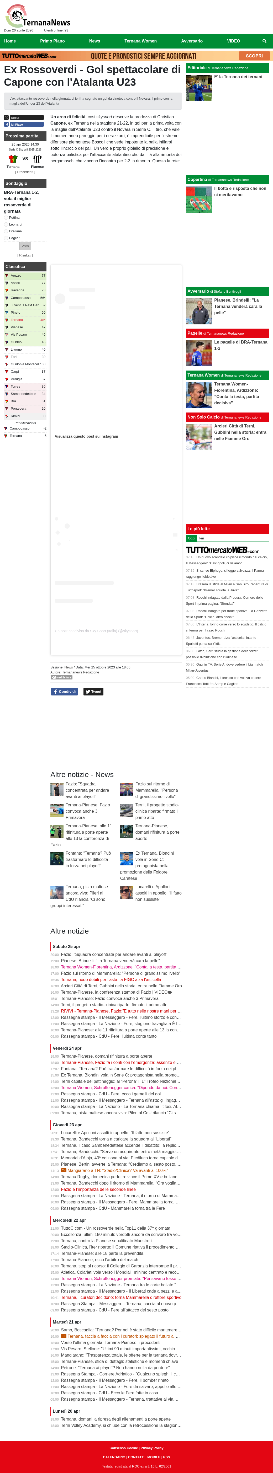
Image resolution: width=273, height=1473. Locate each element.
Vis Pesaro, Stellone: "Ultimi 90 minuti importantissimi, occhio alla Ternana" (131, 1349)
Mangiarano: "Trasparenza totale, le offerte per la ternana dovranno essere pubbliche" (141, 1355)
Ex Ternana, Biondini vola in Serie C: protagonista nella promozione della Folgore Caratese (147, 866)
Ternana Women (203, 375)
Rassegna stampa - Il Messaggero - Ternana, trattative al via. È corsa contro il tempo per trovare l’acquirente (162, 1399)
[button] (25, 246)
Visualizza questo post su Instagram (86, 436)
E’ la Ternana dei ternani (238, 76)
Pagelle (194, 333)
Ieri (201, 538)
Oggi (191, 538)
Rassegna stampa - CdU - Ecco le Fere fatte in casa (109, 1393)
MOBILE (153, 1457)
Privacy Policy (152, 1448)
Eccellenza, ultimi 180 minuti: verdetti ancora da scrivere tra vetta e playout (131, 1234)
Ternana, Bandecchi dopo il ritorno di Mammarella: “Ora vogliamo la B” (126, 1183)
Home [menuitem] (10, 41)
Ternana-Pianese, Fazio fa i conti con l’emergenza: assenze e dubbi (124, 1062)
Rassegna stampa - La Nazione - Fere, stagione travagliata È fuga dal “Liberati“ (135, 1023)
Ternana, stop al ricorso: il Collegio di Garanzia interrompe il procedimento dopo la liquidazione (149, 1266)
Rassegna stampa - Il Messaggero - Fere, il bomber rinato (115, 1380)
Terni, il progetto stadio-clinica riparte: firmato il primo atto (157, 811)
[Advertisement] (227, 249)
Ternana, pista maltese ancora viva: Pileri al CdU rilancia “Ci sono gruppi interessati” (139, 1113)
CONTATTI (136, 1457)
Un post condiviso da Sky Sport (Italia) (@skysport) (96, 631)
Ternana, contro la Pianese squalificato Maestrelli (106, 1241)
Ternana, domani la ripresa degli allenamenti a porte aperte (116, 1419)
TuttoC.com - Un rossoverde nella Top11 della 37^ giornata (115, 1228)
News (68, 667)
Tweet (94, 691)
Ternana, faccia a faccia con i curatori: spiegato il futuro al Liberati (125, 1336)
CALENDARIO (114, 1457)
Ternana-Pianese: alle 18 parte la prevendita (102, 1253)
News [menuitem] (94, 41)
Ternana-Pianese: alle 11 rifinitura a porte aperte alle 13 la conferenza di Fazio (134, 1030)
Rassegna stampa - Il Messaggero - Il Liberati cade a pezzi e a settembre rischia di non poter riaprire (154, 1291)
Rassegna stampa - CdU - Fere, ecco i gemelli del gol (111, 1094)
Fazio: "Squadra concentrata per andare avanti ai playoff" (87, 790)
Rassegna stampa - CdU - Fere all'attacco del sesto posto (115, 1310)
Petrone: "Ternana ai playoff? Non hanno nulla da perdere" (115, 1367)
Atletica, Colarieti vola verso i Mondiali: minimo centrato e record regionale (130, 1272)
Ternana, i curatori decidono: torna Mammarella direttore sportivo (121, 1297)
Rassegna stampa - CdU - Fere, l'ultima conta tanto (109, 1036)
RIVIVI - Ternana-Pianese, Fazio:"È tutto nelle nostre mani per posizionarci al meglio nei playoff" (150, 1011)
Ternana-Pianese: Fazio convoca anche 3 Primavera (88, 811)
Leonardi (15, 224)
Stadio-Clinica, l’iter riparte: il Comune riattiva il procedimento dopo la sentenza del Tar (141, 1247)
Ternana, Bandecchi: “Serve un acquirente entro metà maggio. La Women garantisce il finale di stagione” (158, 1151)
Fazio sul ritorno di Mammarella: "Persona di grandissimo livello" (156, 790)
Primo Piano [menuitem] (52, 41)
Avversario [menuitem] (192, 41)
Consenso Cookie (123, 1448)
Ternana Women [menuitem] (140, 41)
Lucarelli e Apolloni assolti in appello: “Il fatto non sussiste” (158, 893)
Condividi (64, 691)
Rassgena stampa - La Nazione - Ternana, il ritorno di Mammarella (123, 1195)
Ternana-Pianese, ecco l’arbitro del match (99, 1259)
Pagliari (14, 238)
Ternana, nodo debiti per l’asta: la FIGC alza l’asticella (111, 979)
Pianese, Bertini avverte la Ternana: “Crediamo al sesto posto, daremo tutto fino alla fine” (143, 1164)
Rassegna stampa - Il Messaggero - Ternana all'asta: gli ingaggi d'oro (125, 1100)
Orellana (15, 231)
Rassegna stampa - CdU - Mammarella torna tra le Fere (113, 1208)
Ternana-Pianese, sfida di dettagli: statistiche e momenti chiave (119, 1361)
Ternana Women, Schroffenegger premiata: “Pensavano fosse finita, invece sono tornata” (144, 1278)
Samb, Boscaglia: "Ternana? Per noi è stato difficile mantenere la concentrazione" (137, 1330)
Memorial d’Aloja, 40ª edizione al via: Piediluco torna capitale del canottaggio (132, 1158)
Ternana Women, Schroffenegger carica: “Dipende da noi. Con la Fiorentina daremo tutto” (144, 1087)
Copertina (197, 179)
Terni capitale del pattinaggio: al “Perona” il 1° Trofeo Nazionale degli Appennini (134, 1081)
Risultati (25, 255)
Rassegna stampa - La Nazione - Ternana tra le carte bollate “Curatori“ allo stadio (136, 1285)
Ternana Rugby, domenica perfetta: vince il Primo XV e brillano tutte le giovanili (134, 1177)
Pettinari (15, 217)
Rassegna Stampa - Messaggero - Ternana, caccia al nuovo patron (123, 1303)
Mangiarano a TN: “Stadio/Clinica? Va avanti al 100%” (114, 1170)
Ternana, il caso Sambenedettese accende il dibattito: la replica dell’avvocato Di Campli (142, 1145)
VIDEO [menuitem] (233, 41)
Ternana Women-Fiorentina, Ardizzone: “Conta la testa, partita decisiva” (127, 967)
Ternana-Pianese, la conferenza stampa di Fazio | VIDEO (114, 992)
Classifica (15, 266)
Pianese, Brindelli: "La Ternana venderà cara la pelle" (110, 960)
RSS (166, 1457)
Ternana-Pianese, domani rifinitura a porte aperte (157, 832)
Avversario (198, 291)
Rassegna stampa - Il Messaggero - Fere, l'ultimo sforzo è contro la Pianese (131, 1017)
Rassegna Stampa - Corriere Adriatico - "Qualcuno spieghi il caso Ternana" (130, 1374)
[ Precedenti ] (25, 172)
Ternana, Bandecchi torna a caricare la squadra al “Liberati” (116, 1139)
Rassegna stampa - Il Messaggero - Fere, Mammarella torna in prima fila (128, 1202)
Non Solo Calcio (203, 417)
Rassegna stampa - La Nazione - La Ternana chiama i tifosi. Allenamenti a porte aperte (142, 1106)
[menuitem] (264, 41)
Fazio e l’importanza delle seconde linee (98, 1189)
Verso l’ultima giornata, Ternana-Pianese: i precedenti (111, 1342)
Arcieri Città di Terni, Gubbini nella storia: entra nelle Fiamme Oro (121, 986)
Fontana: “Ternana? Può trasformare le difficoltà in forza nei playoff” (88, 859)
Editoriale (197, 68)
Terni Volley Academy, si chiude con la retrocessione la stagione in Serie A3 (131, 1425)
